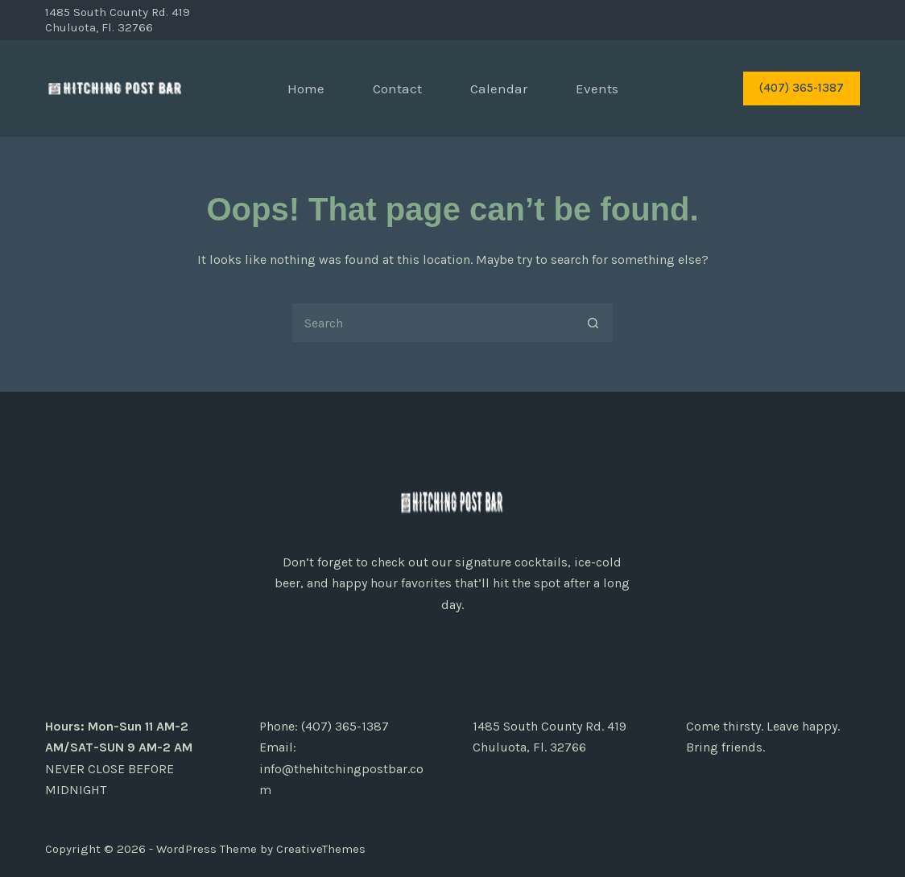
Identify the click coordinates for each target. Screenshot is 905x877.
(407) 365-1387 (801, 87)
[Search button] (593, 323)
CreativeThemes (321, 849)
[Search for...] (432, 323)
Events (597, 88)
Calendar (498, 88)
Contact (397, 88)
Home (305, 88)
